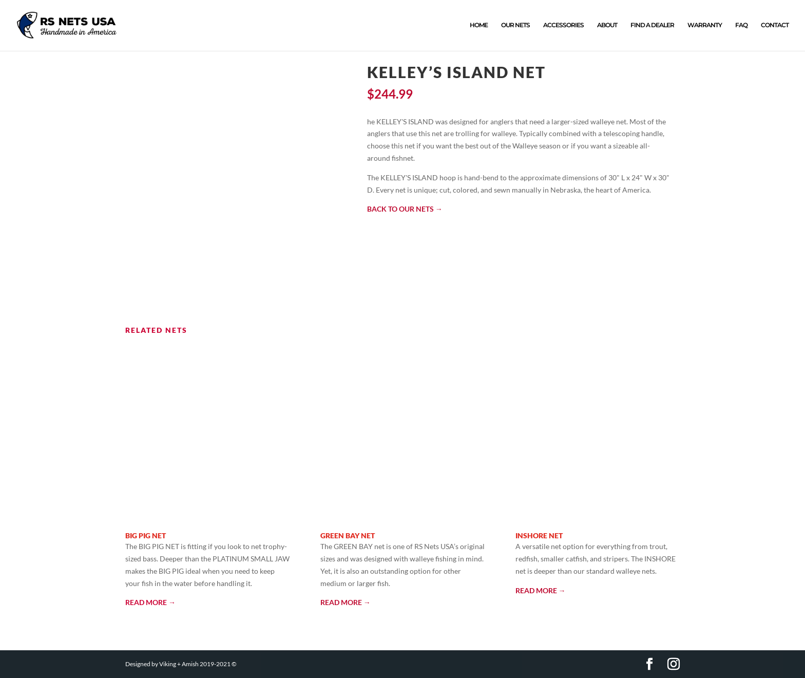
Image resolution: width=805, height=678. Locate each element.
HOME (479, 25)
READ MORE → (150, 602)
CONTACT (775, 25)
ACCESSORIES (563, 25)
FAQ (741, 25)
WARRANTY (704, 25)
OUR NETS (515, 25)
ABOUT (607, 25)
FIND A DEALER (652, 25)
